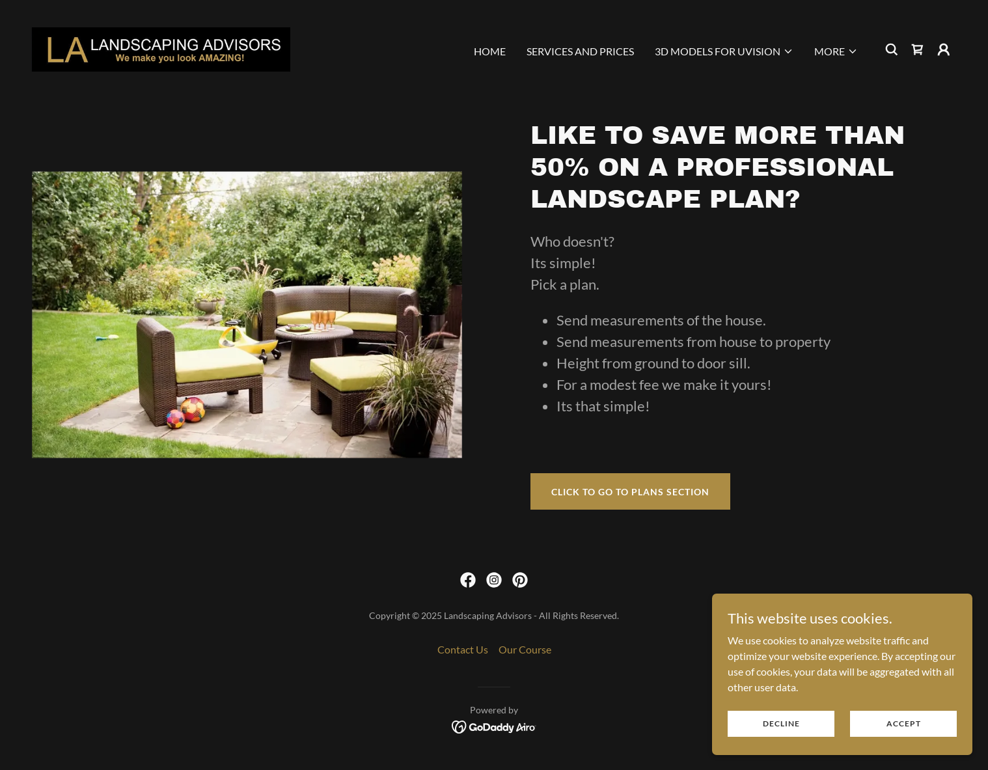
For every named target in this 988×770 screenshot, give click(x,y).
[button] (724, 51)
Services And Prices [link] (580, 51)
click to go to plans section (630, 491)
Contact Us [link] (462, 649)
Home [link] (490, 51)
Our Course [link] (525, 649)
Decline (781, 723)
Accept (903, 723)
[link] (160, 48)
